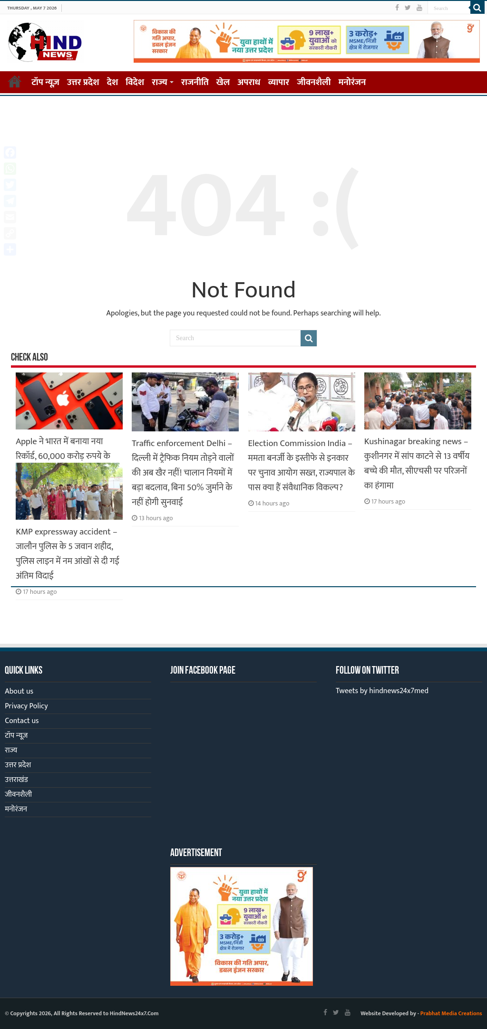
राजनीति (195, 82)
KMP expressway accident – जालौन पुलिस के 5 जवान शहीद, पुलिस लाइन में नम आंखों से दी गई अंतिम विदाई (67, 553)
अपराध (248, 82)
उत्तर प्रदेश (83, 82)
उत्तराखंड (16, 779)
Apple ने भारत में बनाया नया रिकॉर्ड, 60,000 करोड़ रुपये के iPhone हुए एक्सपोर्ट (63, 456)
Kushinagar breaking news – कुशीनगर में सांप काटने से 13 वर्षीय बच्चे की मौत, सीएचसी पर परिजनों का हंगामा (417, 463)
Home (14, 81)
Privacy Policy (26, 706)
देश (112, 82)
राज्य (159, 82)
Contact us (22, 721)
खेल (223, 82)
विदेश (135, 82)
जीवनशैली (314, 82)
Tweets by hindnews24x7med (382, 691)
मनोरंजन (352, 82)
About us (19, 691)
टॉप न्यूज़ (45, 82)
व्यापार (279, 82)
